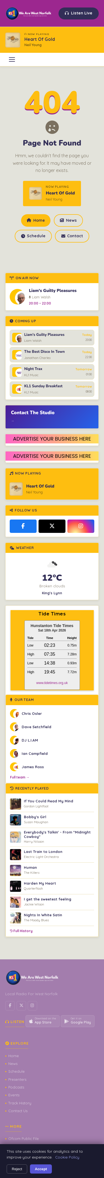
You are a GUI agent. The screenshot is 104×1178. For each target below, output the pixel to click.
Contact (72, 235)
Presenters (17, 1079)
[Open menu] (12, 59)
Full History (21, 931)
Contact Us (17, 1111)
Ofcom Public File (23, 1138)
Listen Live (79, 13)
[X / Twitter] (52, 526)
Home (36, 220)
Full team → (19, 777)
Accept (41, 1169)
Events (13, 1095)
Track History (19, 1103)
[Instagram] (80, 526)
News (68, 220)
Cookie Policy (67, 1157)
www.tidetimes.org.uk (52, 683)
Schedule (33, 235)
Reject (17, 1169)
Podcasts (16, 1087)
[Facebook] (23, 526)
